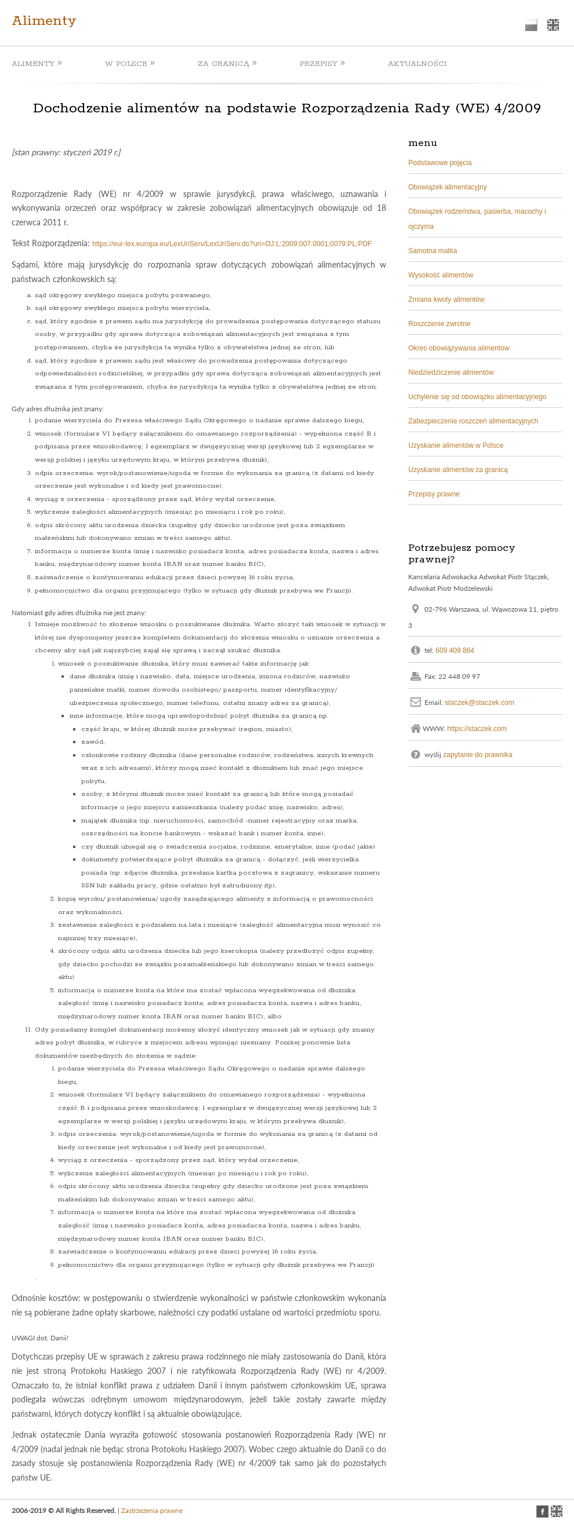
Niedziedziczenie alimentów (450, 372)
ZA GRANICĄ (227, 63)
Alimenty (44, 21)
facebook (542, 1511)
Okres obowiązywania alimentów (458, 348)
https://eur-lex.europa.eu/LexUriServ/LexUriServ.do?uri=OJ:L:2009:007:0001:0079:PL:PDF (232, 244)
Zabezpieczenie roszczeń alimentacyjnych (473, 421)
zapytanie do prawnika (477, 754)
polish (531, 25)
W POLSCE (130, 63)
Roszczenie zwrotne (439, 324)
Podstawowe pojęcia (439, 163)
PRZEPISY (322, 63)
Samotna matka (432, 251)
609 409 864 (454, 650)
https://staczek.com (477, 728)
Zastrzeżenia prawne (152, 1510)
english (553, 25)
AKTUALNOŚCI (417, 64)
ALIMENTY (37, 63)
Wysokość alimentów (440, 275)
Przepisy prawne (434, 494)
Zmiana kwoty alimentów (446, 299)
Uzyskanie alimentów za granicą (457, 470)
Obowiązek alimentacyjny (447, 187)
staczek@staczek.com (479, 702)
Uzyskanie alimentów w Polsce (455, 445)
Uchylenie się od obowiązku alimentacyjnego (477, 397)
